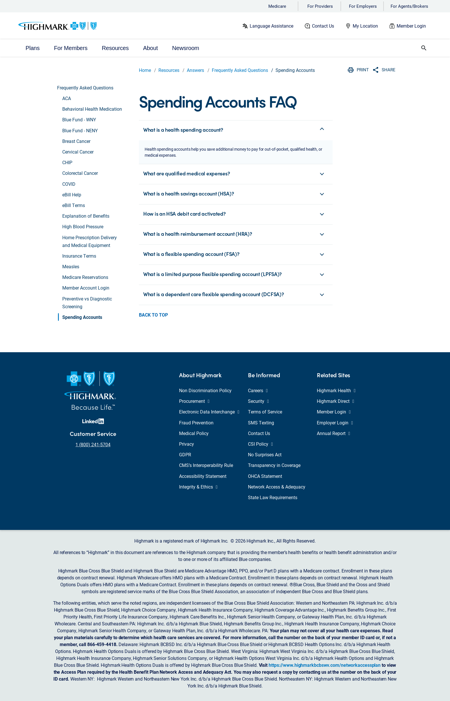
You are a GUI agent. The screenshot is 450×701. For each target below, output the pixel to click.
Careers (258, 390)
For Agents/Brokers (409, 6)
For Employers (363, 6)
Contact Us (323, 26)
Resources (168, 70)
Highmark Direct (335, 401)
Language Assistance (271, 26)
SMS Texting (261, 423)
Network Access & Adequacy (276, 487)
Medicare (277, 6)
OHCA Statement (265, 476)
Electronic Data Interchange (209, 412)
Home (145, 70)
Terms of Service (265, 412)
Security (258, 401)
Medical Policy (194, 433)
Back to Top (153, 315)
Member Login (411, 26)
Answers (195, 70)
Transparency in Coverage (274, 465)
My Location (365, 26)
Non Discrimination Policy (205, 390)
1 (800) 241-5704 (92, 444)
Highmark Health (336, 390)
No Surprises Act (265, 454)
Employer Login (335, 423)
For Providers (320, 6)
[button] (423, 48)
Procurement (194, 401)
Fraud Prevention (196, 423)
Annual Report (333, 433)
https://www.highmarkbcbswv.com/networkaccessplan (325, 665)
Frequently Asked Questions (240, 70)
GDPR (185, 454)
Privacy (186, 444)
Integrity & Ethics (198, 487)
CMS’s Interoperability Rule (206, 465)
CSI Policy (260, 444)
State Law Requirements (272, 497)
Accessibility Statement (202, 476)
